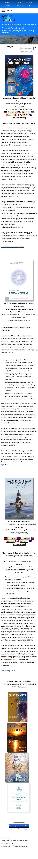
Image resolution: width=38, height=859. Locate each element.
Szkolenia (29, 2)
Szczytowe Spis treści (8, 671)
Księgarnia (19, 5)
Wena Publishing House (22, 320)
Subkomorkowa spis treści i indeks (12, 247)
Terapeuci (8, 2)
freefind (31, 51)
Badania (7, 5)
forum (25, 829)
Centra (19, 2)
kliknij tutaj (21, 687)
